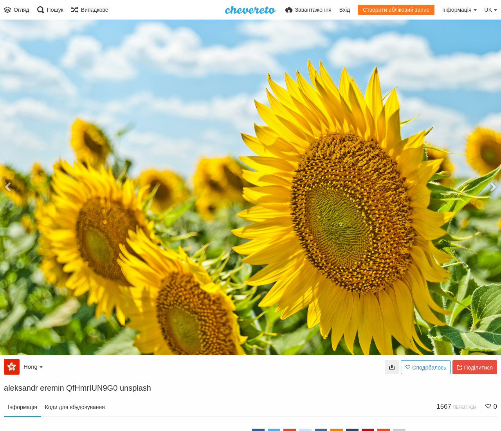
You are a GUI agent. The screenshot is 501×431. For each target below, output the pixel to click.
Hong (33, 366)
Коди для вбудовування (75, 407)
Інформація (22, 407)
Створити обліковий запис (396, 10)
